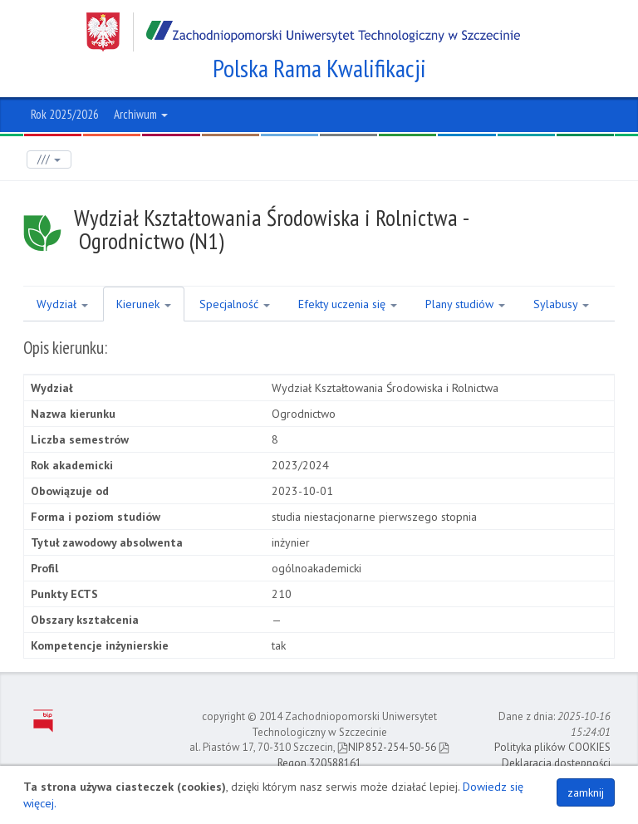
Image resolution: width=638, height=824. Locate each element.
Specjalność (234, 304)
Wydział (62, 304)
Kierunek (143, 304)
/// (49, 159)
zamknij (585, 792)
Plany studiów (465, 304)
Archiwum (141, 114)
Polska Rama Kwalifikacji (319, 68)
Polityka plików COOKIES (552, 747)
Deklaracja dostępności (556, 763)
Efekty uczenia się (347, 304)
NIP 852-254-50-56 (386, 747)
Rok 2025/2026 (65, 114)
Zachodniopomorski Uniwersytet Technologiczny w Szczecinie (303, 32)
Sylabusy (561, 304)
